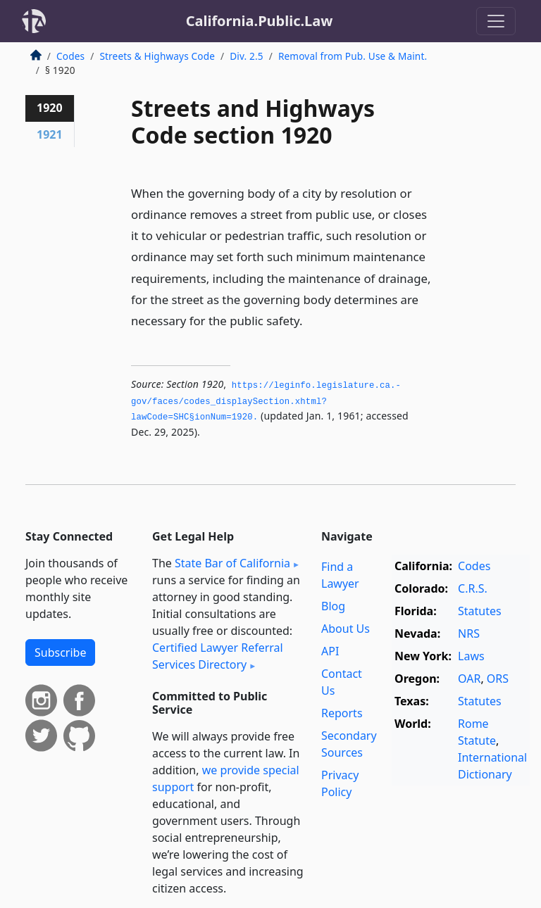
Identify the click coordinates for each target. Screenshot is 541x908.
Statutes (480, 611)
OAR (469, 678)
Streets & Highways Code (157, 56)
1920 (50, 107)
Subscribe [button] (60, 652)
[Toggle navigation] (496, 21)
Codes (70, 56)
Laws (471, 656)
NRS (469, 633)
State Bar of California (232, 563)
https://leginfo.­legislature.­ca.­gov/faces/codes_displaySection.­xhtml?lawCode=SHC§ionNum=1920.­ (266, 401)
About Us (345, 628)
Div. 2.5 (246, 56)
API (330, 651)
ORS (498, 678)
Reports (342, 713)
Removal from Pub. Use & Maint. (352, 56)
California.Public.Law (259, 20)
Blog (333, 606)
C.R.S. (472, 588)
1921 (50, 134)
